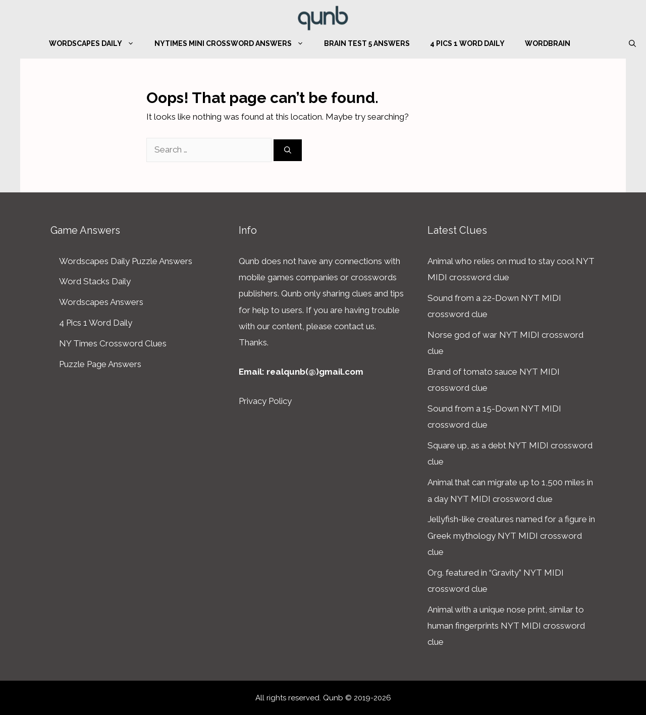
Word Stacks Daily (95, 281)
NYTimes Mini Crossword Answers (234, 43)
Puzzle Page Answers (100, 364)
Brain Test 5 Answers (367, 43)
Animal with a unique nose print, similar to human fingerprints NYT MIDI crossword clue (506, 625)
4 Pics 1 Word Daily (467, 43)
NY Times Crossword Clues (113, 343)
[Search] (288, 150)
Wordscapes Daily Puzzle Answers (125, 261)
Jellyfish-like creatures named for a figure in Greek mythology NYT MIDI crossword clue (511, 535)
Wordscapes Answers (101, 302)
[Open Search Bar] (632, 43)
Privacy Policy (265, 401)
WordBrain (547, 43)
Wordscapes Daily (96, 43)
